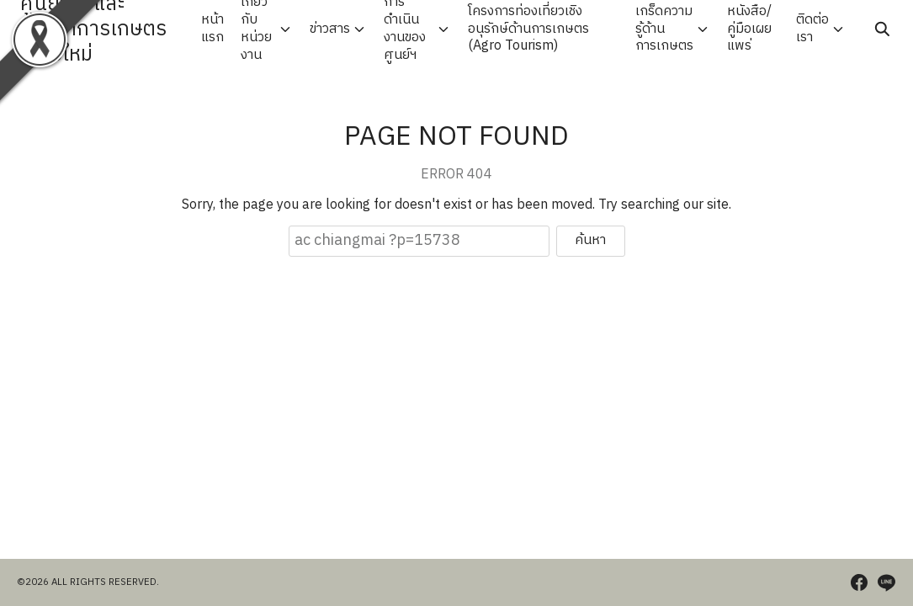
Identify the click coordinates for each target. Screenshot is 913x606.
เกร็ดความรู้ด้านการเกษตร (664, 28)
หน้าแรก (212, 28)
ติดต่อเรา (812, 28)
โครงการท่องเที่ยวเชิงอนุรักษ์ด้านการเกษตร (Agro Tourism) (528, 28)
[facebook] (859, 582)
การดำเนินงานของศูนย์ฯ (405, 29)
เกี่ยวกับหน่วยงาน (256, 29)
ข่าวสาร (330, 29)
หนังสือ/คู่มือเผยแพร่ (749, 28)
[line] (886, 582)
